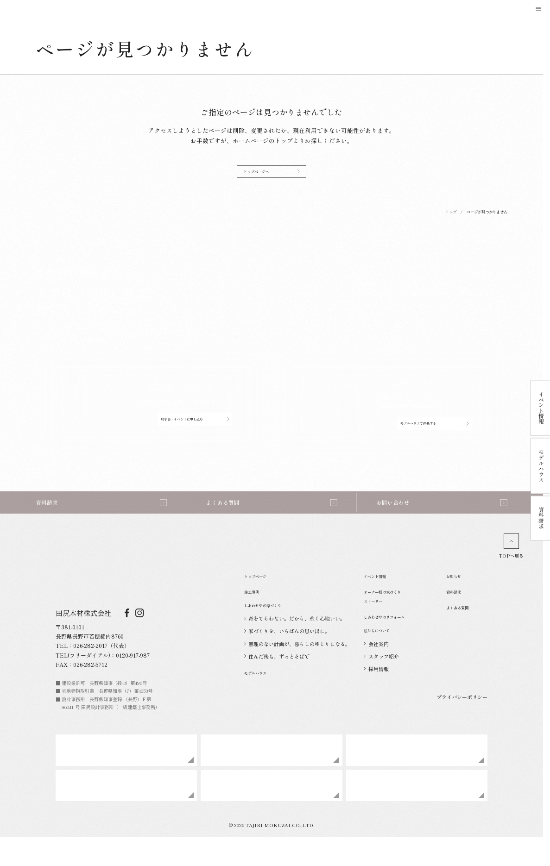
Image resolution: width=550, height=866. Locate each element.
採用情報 (376, 693)
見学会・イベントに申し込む (195, 425)
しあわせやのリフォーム (397, 636)
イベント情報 (382, 594)
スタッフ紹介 (381, 680)
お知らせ (458, 594)
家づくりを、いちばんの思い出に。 (287, 654)
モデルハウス (262, 695)
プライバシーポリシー (461, 720)
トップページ (262, 594)
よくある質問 (464, 626)
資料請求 (458, 610)
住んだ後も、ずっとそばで (277, 679)
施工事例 (256, 610)
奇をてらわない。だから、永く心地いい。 (294, 641)
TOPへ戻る (511, 564)
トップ (450, 218)
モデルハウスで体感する (434, 429)
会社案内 (376, 667)
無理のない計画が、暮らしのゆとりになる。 (297, 666)
